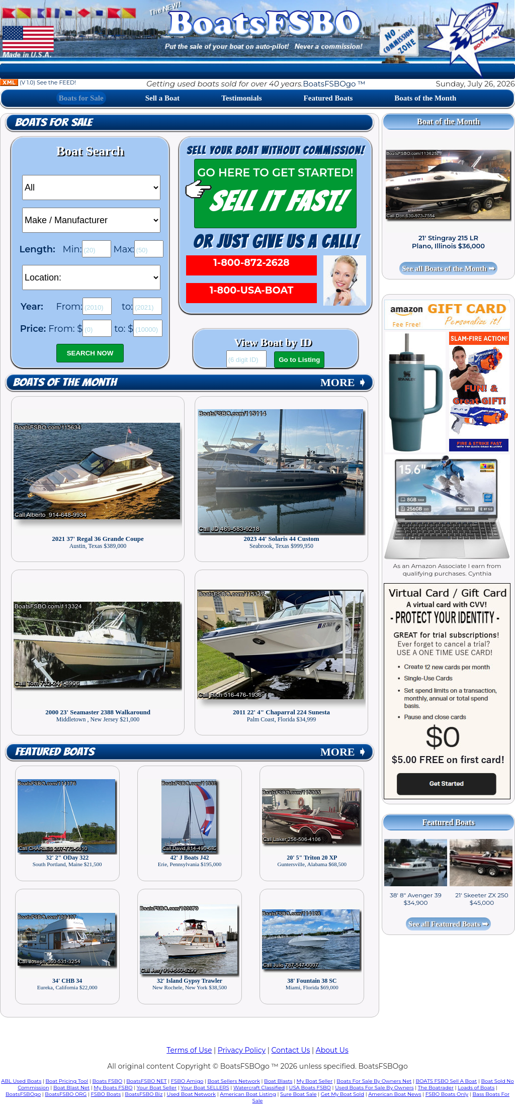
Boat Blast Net (71, 1087)
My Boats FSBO (113, 1087)
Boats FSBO (108, 1081)
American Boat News (394, 1094)
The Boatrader (436, 1087)
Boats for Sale (81, 98)
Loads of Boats (476, 1087)
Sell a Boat (162, 98)
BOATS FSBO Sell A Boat (446, 1081)
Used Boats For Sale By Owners (374, 1087)
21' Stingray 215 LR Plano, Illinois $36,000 (448, 242)
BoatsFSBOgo (23, 1094)
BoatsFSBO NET (146, 1081)
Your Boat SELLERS (205, 1087)
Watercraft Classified (259, 1087)
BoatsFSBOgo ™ (334, 83)
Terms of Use (189, 1050)
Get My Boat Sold (342, 1094)
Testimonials (241, 98)
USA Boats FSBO (310, 1087)
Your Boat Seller (157, 1087)
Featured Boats (328, 98)
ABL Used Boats (21, 1081)
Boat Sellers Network (233, 1081)
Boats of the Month (425, 98)
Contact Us (291, 1050)
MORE (343, 382)
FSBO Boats (106, 1094)
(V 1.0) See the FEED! (38, 82)
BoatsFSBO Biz (143, 1094)
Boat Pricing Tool (66, 1081)
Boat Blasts (278, 1081)
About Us (332, 1050)
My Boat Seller (315, 1081)
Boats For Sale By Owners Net (373, 1081)
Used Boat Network (191, 1094)
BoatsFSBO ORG (66, 1094)
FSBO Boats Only (446, 1094)
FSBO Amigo (187, 1081)
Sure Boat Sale (298, 1094)
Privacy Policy (242, 1050)
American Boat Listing (248, 1094)
